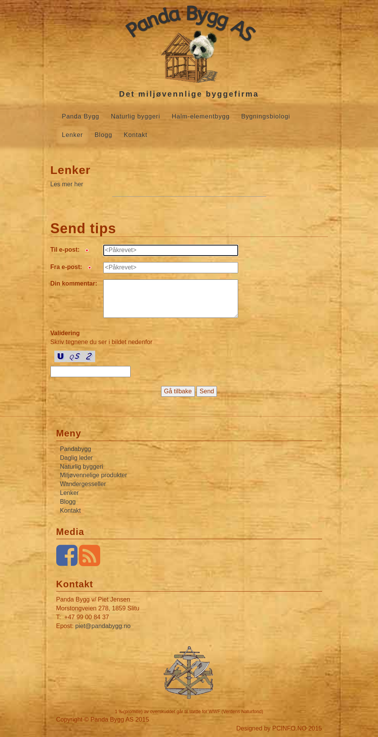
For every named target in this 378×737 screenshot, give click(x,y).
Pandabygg (75, 449)
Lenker (72, 135)
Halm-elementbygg (201, 116)
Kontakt (135, 135)
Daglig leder (76, 458)
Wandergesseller (83, 484)
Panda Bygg (80, 116)
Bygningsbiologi (265, 116)
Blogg (103, 135)
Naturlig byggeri (135, 116)
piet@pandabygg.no (102, 626)
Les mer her (66, 184)
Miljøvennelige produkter (93, 475)
